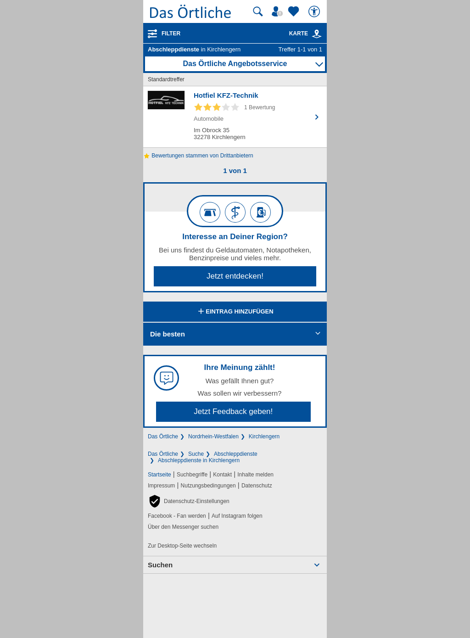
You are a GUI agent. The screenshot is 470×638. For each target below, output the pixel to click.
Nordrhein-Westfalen (213, 436)
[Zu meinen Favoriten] (295, 11)
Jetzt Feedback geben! (233, 411)
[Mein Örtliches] (278, 11)
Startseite (159, 474)
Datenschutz (256, 485)
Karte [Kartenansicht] (305, 33)
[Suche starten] (258, 11)
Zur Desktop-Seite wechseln (182, 546)
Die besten (167, 334)
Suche (196, 454)
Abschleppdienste (235, 454)
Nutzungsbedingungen (208, 485)
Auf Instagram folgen (237, 516)
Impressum (161, 485)
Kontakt (222, 474)
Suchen (160, 565)
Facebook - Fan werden (177, 516)
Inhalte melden (255, 474)
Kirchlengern (264, 436)
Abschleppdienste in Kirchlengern (199, 460)
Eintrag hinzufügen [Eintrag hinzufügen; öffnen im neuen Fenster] (234, 312)
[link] (316, 33)
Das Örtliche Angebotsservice (235, 63)
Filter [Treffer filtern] (171, 33)
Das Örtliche (163, 436)
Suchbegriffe (192, 474)
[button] (188, 501)
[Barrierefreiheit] (315, 11)
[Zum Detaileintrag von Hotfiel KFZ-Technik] (235, 117)
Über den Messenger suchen (183, 527)
